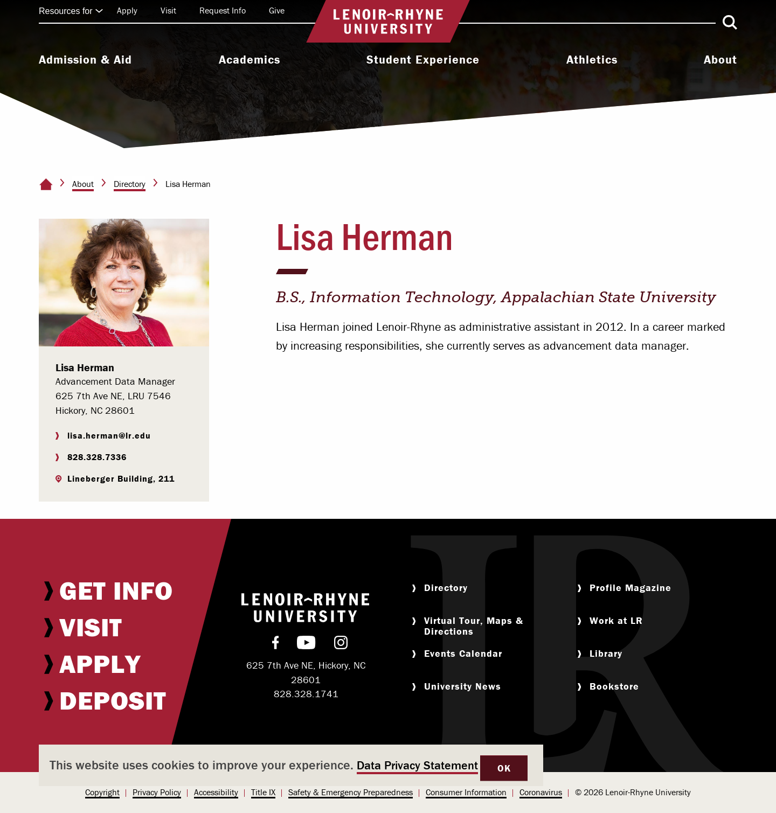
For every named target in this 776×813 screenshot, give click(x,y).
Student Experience (423, 59)
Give (277, 10)
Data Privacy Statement (417, 765)
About (720, 59)
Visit (168, 10)
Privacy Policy (157, 792)
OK (503, 768)
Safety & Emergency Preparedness (350, 792)
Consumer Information (466, 792)
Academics (249, 59)
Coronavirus (540, 792)
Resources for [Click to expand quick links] (71, 11)
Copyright (102, 792)
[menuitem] (85, 61)
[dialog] (291, 765)
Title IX (263, 792)
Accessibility (216, 792)
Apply (127, 10)
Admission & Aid (85, 59)
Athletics (592, 59)
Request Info (222, 10)
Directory (130, 183)
